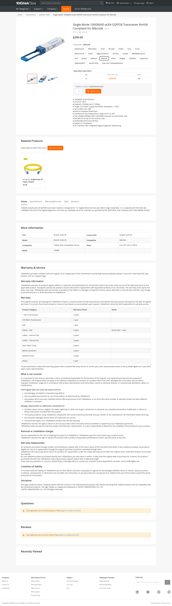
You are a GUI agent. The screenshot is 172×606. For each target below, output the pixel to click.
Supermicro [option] (144, 58)
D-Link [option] (137, 49)
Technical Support (72, 581)
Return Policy (35, 581)
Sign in (63, 511)
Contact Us (5, 585)
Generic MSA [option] (93, 63)
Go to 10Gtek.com (83, 9)
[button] (43, 79)
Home (20, 15)
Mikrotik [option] (104, 58)
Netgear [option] (122, 58)
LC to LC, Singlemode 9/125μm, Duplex (33, 180)
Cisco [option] (129, 49)
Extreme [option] (116, 54)
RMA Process (35, 588)
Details (24, 201)
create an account (74, 511)
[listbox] (112, 56)
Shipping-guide (104, 581)
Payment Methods (105, 585)
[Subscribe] (167, 582)
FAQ (68, 588)
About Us (5, 581)
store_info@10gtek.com (132, 366)
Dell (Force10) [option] (79, 54)
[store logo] (26, 3)
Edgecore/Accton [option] (103, 54)
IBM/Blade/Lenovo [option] (138, 54)
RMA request (35, 592)
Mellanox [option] (94, 58)
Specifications (36, 201)
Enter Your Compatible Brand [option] (112, 63)
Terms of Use (165, 603)
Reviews (74, 201)
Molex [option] (113, 58)
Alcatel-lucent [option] (79, 49)
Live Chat (70, 585)
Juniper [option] (84, 58)
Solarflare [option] (132, 58)
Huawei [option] (125, 54)
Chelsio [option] (121, 49)
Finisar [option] (90, 54)
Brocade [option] (111, 49)
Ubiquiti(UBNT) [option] (80, 63)
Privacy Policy (35, 595)
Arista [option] (103, 49)
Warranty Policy (36, 585)
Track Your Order (105, 588)
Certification (6, 588)
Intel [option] (76, 58)
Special (66, 9)
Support (37, 9)
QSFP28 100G (44, 15)
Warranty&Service (53, 201)
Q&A (66, 201)
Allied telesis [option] (92, 49)
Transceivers (31, 15)
